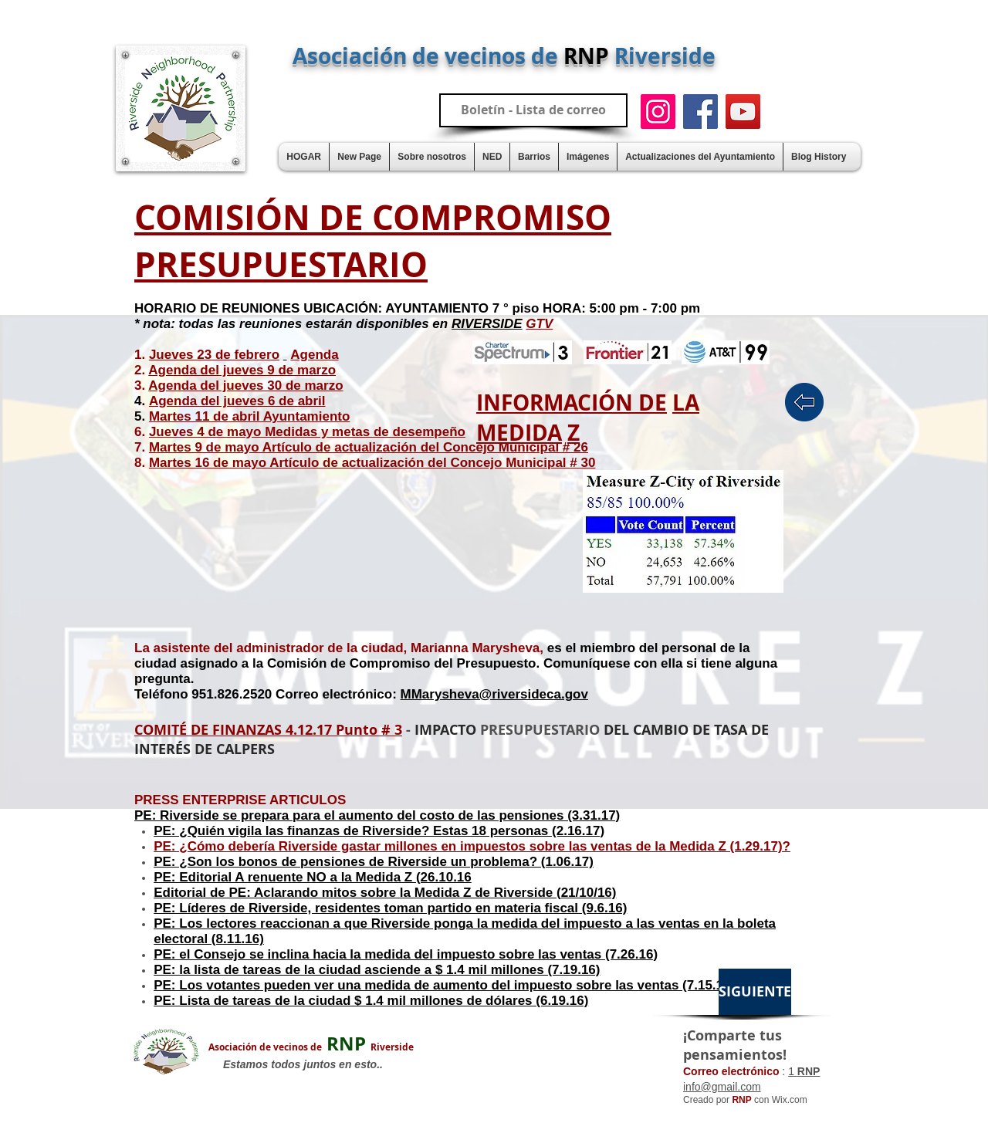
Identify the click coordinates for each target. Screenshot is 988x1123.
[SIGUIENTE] (755, 992)
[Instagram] (658, 111)
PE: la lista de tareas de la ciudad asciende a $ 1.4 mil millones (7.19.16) (377, 969)
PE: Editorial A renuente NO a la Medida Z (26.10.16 (313, 877)
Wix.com (789, 1099)
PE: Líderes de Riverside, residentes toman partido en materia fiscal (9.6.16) (390, 908)
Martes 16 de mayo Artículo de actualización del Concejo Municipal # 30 (372, 462)
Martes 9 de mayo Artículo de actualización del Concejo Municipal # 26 (368, 447)
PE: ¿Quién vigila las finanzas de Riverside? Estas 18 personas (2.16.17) (379, 831)
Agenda (314, 354)
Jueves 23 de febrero (214, 354)
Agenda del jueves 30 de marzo (245, 385)
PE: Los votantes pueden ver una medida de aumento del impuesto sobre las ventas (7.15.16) (444, 985)
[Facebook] (700, 111)
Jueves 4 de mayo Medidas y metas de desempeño (307, 432)
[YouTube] (743, 111)
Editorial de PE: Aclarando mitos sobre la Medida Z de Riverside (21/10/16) (385, 892)
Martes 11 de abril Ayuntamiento (249, 416)
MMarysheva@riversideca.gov (494, 694)
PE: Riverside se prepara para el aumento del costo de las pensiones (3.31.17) (377, 815)
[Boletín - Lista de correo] (533, 110)
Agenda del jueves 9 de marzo (242, 370)
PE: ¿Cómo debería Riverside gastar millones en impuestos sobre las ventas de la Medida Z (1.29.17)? (472, 846)
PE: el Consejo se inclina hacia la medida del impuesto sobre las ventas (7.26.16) (406, 954)
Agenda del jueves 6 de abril (237, 401)
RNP (311, 1043)
